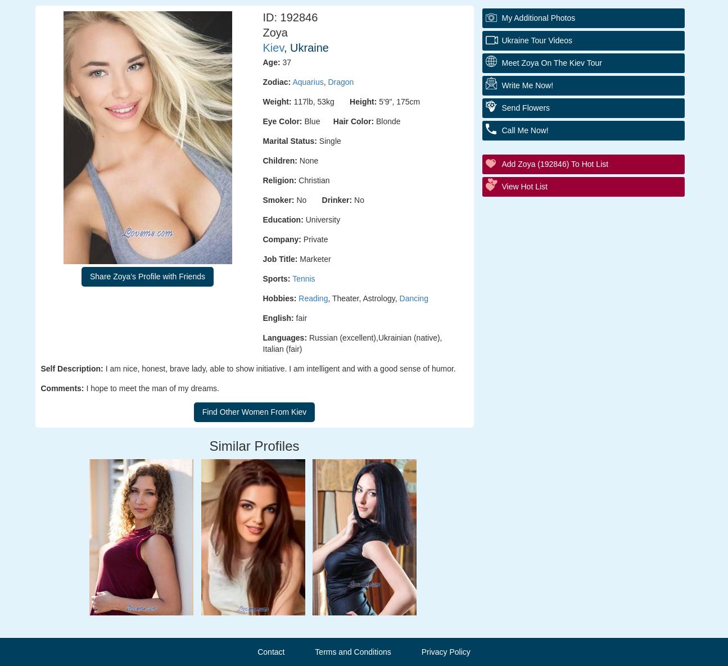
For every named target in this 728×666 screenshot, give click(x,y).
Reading (313, 298)
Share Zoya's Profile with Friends (147, 276)
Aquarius (307, 82)
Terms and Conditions (353, 651)
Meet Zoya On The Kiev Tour (552, 62)
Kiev (273, 48)
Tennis (303, 278)
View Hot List (525, 186)
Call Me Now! (525, 130)
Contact (270, 651)
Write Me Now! (528, 85)
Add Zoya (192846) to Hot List (555, 164)
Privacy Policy (446, 651)
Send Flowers (526, 107)
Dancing (414, 298)
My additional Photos (539, 17)
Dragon (341, 82)
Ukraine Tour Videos (537, 40)
